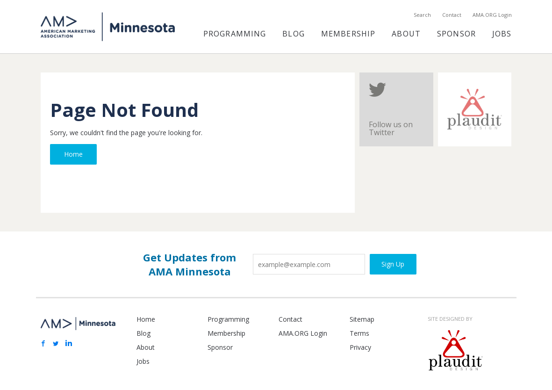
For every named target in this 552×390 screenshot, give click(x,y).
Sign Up (392, 264)
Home (73, 154)
